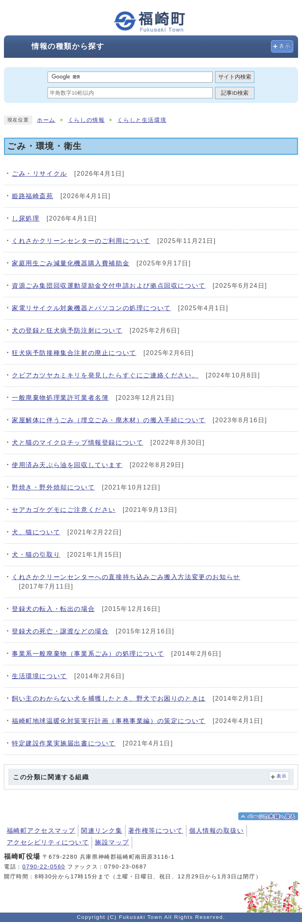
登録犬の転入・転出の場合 (53, 608)
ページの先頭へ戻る (272, 816)
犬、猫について (36, 532)
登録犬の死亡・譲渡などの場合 (60, 631)
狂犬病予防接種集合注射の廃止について (74, 353)
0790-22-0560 (43, 866)
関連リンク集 (101, 830)
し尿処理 (25, 218)
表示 (285, 46)
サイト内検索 (234, 77)
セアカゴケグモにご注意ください (64, 509)
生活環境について (39, 676)
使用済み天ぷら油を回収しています (67, 465)
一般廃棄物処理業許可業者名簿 (60, 397)
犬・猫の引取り (36, 554)
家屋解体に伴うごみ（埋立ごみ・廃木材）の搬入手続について (109, 420)
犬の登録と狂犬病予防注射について (67, 330)
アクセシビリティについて (48, 842)
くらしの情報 (86, 120)
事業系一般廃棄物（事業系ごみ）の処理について (88, 653)
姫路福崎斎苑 (32, 196)
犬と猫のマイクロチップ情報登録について (77, 442)
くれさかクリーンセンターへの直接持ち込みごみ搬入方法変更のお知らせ (126, 577)
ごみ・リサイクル (39, 173)
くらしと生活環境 (141, 120)
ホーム (46, 120)
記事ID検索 (235, 93)
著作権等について (155, 830)
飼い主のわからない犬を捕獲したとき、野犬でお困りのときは (109, 698)
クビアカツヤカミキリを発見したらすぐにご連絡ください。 (105, 375)
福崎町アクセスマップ (41, 830)
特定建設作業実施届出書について (64, 743)
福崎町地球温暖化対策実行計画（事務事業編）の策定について (109, 721)
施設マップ (112, 842)
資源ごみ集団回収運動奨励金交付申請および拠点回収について (109, 285)
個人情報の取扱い (216, 830)
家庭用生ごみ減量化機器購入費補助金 (70, 263)
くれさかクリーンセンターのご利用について (81, 240)
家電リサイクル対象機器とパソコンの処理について (91, 308)
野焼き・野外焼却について (53, 487)
